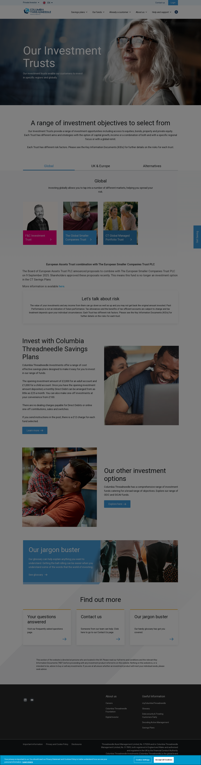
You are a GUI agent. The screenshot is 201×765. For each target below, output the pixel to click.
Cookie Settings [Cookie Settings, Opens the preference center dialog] (143, 760)
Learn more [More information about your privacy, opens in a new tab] (27, 762)
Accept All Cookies (163, 760)
